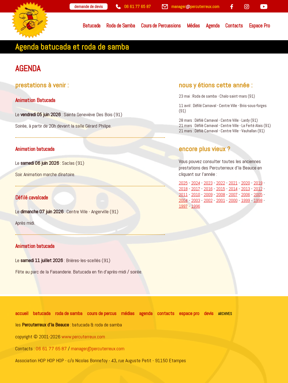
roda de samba (68, 313)
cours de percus (101, 313)
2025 (183, 183)
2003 (195, 200)
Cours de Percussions (161, 25)
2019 (258, 183)
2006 (245, 194)
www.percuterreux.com (83, 336)
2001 (220, 200)
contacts (165, 313)
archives (225, 313)
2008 (220, 194)
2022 (220, 183)
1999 (245, 200)
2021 (233, 183)
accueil (21, 313)
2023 (208, 183)
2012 (258, 189)
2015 (220, 189)
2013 (245, 189)
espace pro (189, 313)
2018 (183, 189)
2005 (258, 194)
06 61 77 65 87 (51, 348)
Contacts (234, 25)
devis (208, 313)
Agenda (212, 25)
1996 (195, 206)
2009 (208, 194)
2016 (208, 189)
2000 (233, 200)
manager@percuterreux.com (97, 348)
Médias (193, 25)
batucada (41, 313)
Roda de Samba (120, 25)
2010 (195, 194)
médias (127, 313)
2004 (183, 200)
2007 (233, 194)
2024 (195, 183)
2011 (183, 194)
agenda (145, 313)
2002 (208, 200)
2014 (233, 189)
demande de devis (88, 6)
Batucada (91, 25)
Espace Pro (259, 25)
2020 (245, 183)
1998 (258, 200)
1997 (183, 206)
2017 (195, 189)
